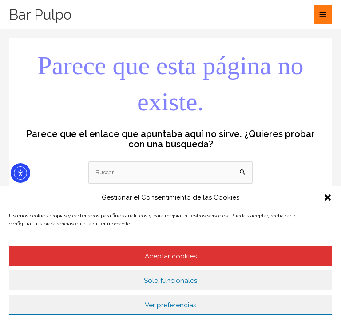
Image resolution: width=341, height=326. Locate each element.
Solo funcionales (170, 281)
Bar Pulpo (40, 14)
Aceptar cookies (171, 256)
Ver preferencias (170, 305)
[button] (327, 197)
